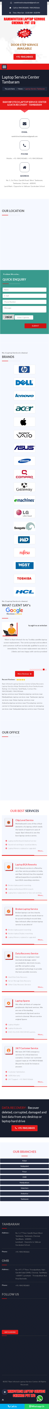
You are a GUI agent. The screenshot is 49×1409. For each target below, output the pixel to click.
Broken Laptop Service (26, 909)
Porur (24, 1172)
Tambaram (25, 1199)
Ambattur (24, 1193)
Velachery (24, 1188)
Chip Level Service (24, 820)
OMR (24, 1177)
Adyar (24, 1161)
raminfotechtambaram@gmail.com (24, 136)
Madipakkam (24, 1182)
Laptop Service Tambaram (35, 89)
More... (40, 851)
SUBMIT (35, 326)
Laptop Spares (22, 1001)
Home (20, 89)
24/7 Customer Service (26, 1048)
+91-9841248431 (24, 56)
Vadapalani (24, 1166)
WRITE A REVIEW (10, 1332)
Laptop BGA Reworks (26, 864)
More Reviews (24, 674)
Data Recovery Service (26, 953)
